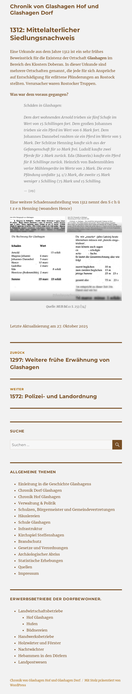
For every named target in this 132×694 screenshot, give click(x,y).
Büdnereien (37, 630)
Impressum (28, 573)
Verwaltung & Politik (37, 503)
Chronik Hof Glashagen (39, 496)
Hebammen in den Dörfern (42, 655)
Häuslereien (29, 516)
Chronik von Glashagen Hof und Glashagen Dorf (45, 680)
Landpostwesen (32, 662)
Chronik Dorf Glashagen (40, 490)
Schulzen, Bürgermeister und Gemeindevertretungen (66, 509)
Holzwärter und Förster (39, 643)
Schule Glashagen (34, 522)
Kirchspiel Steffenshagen (41, 535)
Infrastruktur (30, 528)
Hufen (32, 623)
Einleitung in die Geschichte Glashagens (54, 484)
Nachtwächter (31, 649)
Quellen (25, 567)
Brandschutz (29, 541)
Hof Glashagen (39, 617)
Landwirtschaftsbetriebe (40, 611)
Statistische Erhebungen (40, 560)
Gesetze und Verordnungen (43, 548)
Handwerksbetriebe (36, 636)
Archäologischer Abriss (39, 554)
